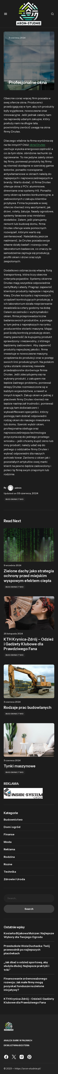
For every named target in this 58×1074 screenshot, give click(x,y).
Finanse (9, 834)
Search (29, 908)
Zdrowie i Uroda (14, 879)
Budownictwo (15, 499)
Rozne (8, 864)
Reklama (9, 849)
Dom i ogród (12, 827)
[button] (5, 14)
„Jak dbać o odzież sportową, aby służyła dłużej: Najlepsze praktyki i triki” (26, 966)
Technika (10, 871)
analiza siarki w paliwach (18, 1040)
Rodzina (9, 857)
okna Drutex (37, 145)
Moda (7, 842)
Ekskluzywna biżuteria (16, 1045)
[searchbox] (29, 898)
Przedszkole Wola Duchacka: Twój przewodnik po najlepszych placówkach (27, 949)
